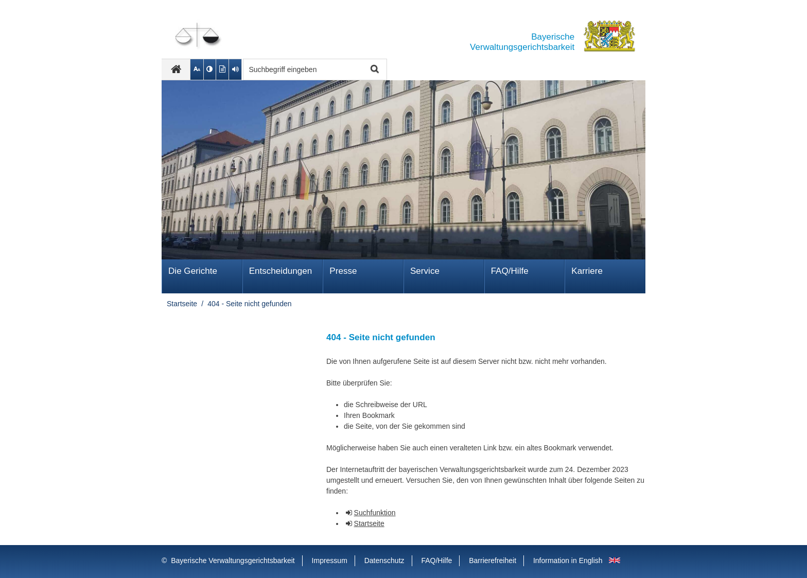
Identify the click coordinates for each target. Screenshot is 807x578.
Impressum (329, 560)
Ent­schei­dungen (280, 271)
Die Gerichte (192, 271)
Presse (343, 271)
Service (425, 271)
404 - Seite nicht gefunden (249, 304)
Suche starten (373, 69)
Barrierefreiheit (492, 560)
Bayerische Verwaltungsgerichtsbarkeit (232, 560)
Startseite (182, 304)
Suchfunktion (375, 513)
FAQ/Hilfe (510, 271)
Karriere (587, 271)
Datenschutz (384, 560)
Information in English (568, 560)
